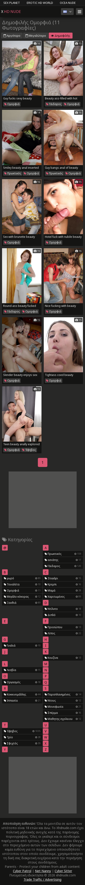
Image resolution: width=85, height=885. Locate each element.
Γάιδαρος (53, 104)
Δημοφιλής (60, 36)
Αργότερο (11, 36)
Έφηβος (29, 450)
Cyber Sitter (63, 871)
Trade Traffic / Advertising (42, 879)
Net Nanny (43, 871)
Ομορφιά (11, 104)
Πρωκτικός (12, 173)
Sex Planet (11, 3)
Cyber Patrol (22, 871)
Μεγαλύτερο (35, 36)
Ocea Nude (68, 3)
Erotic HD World (40, 3)
